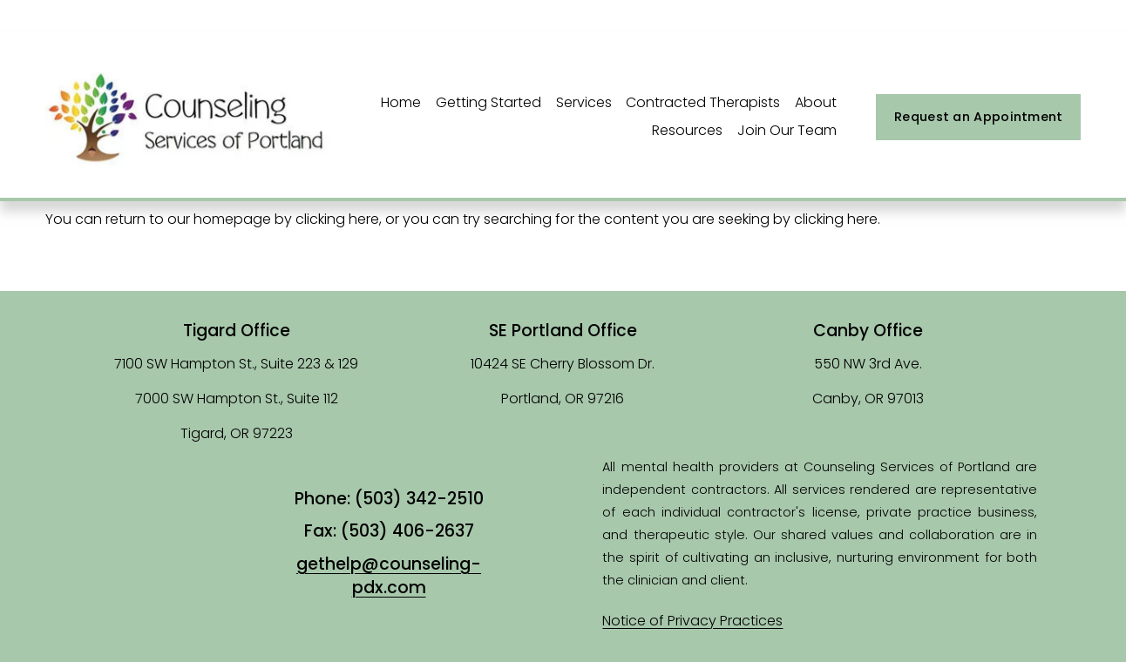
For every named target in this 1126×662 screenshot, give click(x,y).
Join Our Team (787, 130)
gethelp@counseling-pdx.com (388, 576)
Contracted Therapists (703, 102)
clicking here (337, 219)
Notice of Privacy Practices (692, 621)
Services (584, 102)
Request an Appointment (978, 116)
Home (401, 102)
